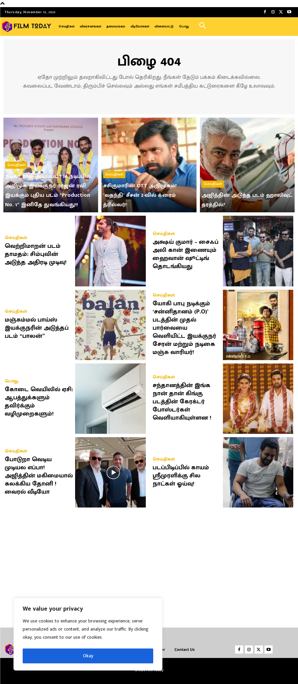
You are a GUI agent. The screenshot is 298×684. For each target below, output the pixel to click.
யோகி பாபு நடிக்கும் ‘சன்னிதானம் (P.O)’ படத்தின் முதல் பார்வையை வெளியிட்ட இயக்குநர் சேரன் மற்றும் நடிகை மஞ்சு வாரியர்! (184, 328)
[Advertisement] (149, 565)
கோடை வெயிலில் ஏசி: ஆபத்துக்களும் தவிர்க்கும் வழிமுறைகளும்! (39, 401)
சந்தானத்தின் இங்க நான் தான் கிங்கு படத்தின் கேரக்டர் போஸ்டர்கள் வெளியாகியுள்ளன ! (182, 401)
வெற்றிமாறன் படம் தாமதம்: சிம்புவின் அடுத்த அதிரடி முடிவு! (36, 254)
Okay (88, 656)
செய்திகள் (16, 165)
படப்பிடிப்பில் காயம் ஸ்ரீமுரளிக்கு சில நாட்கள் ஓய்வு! (181, 476)
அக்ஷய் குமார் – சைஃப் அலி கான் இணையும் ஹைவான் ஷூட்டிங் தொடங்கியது (186, 254)
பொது (11, 381)
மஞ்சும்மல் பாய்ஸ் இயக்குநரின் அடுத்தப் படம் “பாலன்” (37, 328)
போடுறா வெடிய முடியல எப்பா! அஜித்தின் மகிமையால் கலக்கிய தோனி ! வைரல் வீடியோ (39, 475)
